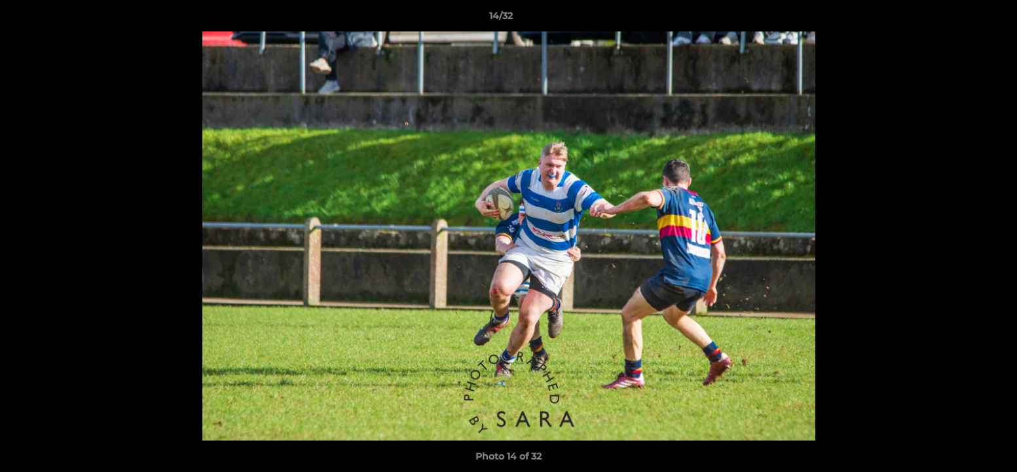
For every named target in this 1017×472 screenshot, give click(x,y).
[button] (962, 19)
